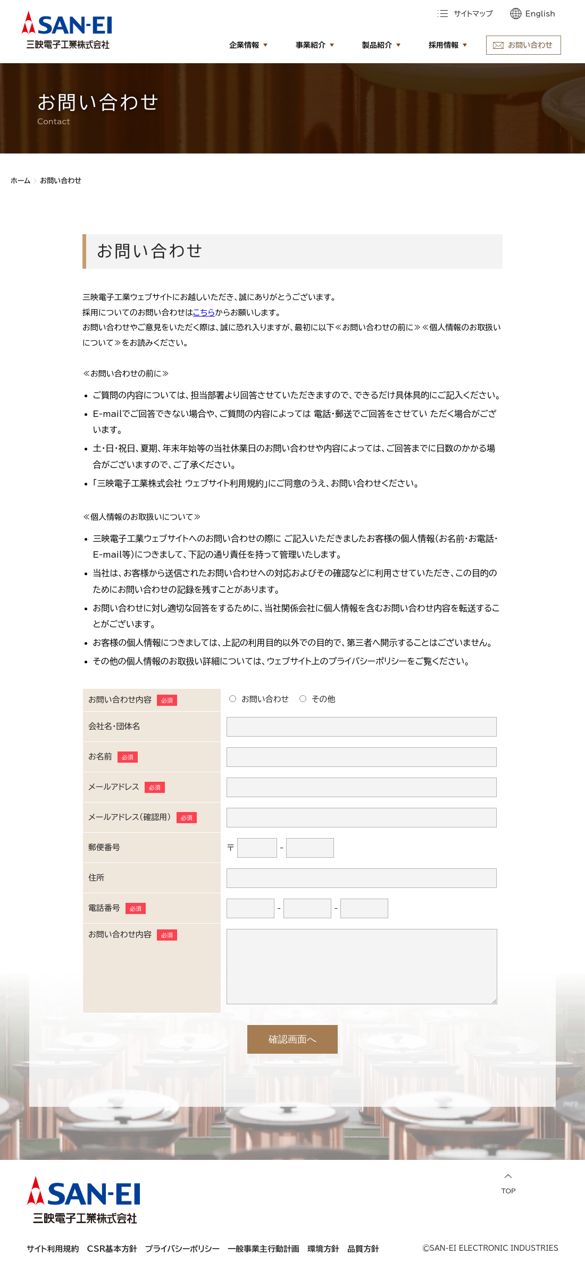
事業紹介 (310, 45)
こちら (204, 313)
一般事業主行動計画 (263, 1249)
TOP (508, 1184)
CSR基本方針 (112, 1249)
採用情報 (443, 45)
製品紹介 (377, 45)
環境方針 (323, 1249)
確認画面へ (292, 1039)
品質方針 (363, 1249)
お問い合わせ (530, 45)
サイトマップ (473, 14)
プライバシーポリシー (182, 1249)
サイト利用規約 (53, 1249)
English (540, 14)
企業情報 (244, 45)
